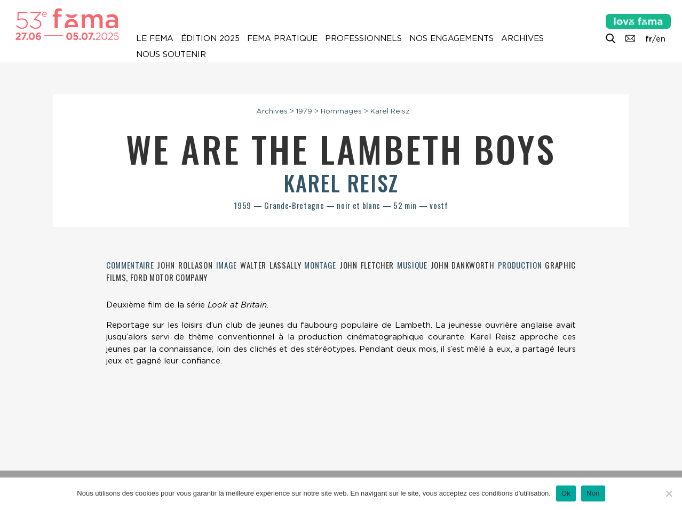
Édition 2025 (210, 38)
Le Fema (154, 38)
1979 (304, 111)
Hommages (341, 111)
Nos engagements (451, 38)
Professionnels (363, 38)
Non (593, 493)
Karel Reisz (390, 111)
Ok (565, 493)
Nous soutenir (171, 54)
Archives (522, 38)
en (660, 39)
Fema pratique (282, 38)
